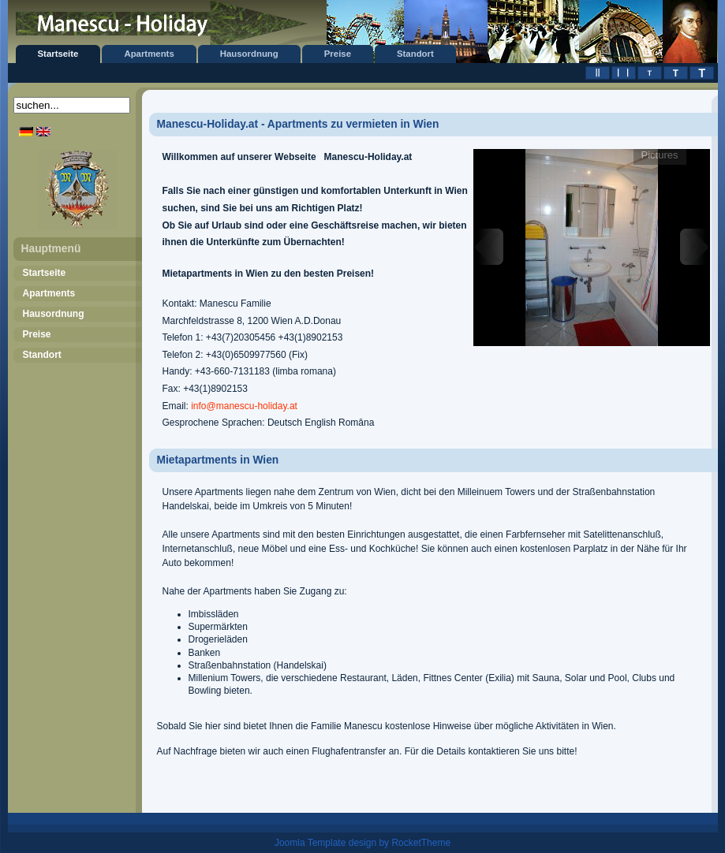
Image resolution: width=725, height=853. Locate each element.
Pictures (659, 155)
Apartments (149, 53)
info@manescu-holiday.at (244, 406)
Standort (415, 53)
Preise (337, 53)
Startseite (58, 53)
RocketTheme (420, 842)
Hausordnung (249, 53)
